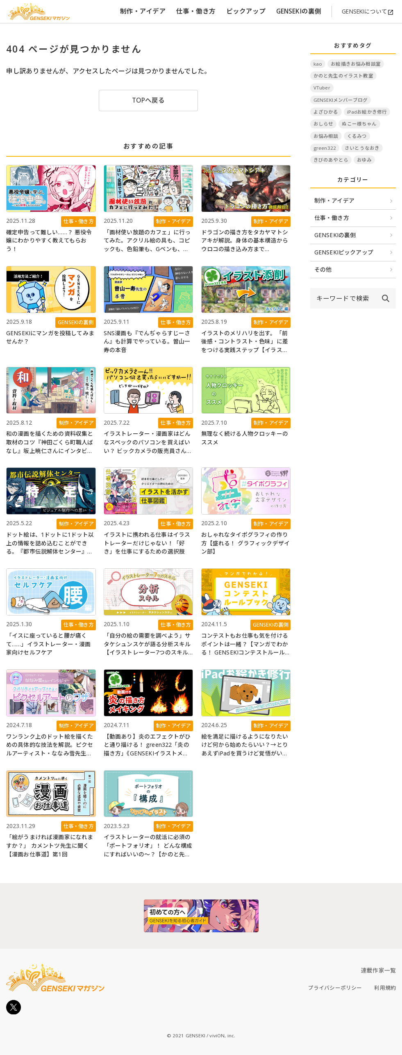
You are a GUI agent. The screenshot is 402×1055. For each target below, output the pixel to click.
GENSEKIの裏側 (299, 11)
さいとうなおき (362, 148)
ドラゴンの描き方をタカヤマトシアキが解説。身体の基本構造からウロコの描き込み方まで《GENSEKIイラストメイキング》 (245, 241)
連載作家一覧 (378, 970)
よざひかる (325, 112)
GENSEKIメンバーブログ (340, 100)
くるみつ (357, 136)
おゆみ (364, 160)
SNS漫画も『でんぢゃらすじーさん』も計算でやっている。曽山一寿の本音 (147, 341)
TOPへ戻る (148, 100)
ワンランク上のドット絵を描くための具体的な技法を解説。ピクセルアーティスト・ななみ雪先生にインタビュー (49, 745)
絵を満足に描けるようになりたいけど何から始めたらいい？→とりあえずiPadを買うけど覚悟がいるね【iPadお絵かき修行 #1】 (244, 745)
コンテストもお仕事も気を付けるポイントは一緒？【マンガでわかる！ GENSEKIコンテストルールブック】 (244, 644)
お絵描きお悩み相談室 (356, 64)
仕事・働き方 (196, 11)
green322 (324, 148)
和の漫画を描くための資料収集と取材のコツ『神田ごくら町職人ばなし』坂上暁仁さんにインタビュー (49, 442)
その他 (323, 269)
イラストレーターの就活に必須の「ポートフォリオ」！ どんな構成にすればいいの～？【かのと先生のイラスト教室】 (148, 845)
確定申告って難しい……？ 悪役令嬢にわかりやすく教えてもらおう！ (49, 240)
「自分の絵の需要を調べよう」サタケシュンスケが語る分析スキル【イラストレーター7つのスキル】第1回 (147, 644)
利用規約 (385, 987)
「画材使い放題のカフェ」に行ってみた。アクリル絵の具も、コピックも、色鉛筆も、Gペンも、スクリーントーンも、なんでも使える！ (147, 241)
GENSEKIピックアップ (343, 252)
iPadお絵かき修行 (367, 112)
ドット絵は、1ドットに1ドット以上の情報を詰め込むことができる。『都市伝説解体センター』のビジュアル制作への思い (50, 543)
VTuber (321, 88)
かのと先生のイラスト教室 (343, 76)
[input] (342, 298)
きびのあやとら (330, 160)
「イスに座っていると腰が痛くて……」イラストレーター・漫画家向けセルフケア (48, 644)
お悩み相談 (325, 136)
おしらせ (323, 124)
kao (317, 64)
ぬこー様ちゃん (359, 124)
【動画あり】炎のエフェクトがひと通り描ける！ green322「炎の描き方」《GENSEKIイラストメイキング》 (147, 745)
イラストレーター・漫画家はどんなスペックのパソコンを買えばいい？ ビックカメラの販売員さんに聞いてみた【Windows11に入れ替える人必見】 (148, 442)
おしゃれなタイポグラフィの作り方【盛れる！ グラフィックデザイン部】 (245, 543)
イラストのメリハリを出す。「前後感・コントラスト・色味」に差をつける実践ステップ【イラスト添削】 (244, 342)
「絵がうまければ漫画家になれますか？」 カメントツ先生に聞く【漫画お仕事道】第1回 (49, 845)
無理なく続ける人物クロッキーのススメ (244, 438)
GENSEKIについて (368, 11)
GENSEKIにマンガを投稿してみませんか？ (50, 337)
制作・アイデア (143, 11)
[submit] (385, 298)
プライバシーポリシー (335, 987)
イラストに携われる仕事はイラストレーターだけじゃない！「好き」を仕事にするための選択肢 (147, 543)
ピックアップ (246, 11)
